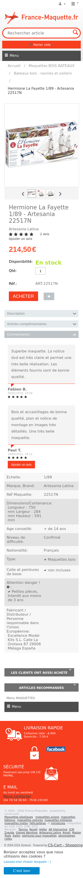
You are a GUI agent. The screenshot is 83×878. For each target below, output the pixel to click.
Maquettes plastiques (18, 817)
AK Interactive (58, 829)
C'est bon (21, 871)
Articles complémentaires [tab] (41, 324)
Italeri (16, 835)
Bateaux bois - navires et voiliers (43, 73)
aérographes (66, 835)
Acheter (23, 296)
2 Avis (44, 234)
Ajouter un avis (20, 239)
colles (8, 838)
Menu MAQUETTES (20, 698)
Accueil (14, 66)
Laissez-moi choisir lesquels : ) (27, 862)
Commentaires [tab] (41, 334)
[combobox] (41, 33)
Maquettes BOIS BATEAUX (52, 66)
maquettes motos (16, 823)
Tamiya (23, 829)
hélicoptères (37, 823)
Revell (33, 829)
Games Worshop (27, 832)
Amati (66, 832)
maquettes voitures (30, 820)
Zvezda (9, 832)
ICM (71, 829)
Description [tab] (41, 313)
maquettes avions (47, 817)
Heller (43, 829)
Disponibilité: (21, 261)
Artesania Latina (50, 832)
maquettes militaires (58, 820)
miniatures (58, 823)
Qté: (13, 271)
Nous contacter (17, 796)
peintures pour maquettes (39, 835)
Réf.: (13, 283)
